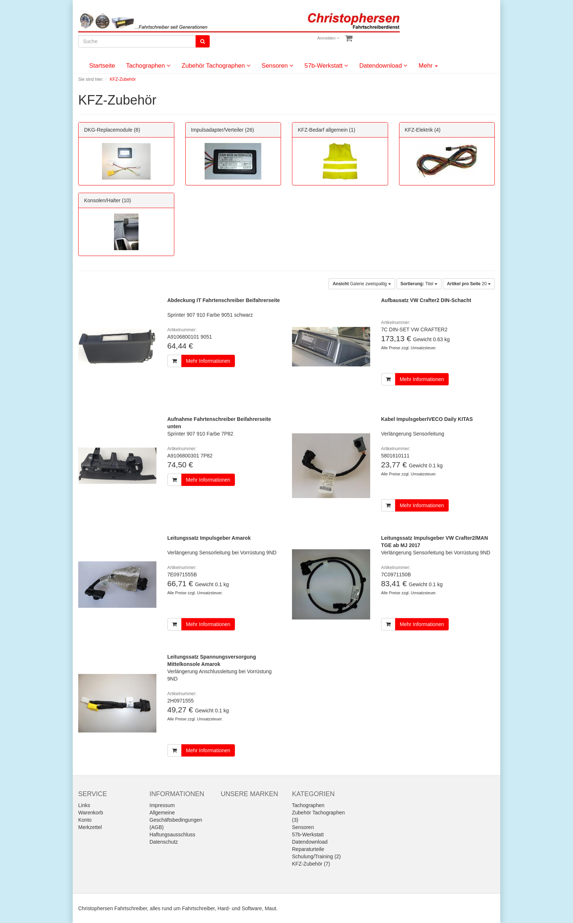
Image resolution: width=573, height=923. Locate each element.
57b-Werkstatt (326, 65)
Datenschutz (163, 842)
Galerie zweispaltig (362, 283)
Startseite (102, 65)
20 (469, 283)
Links (84, 805)
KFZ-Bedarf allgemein (323, 130)
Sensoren (278, 65)
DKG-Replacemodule (108, 130)
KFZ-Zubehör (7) (311, 864)
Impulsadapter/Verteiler (217, 130)
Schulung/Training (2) (316, 856)
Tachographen (148, 65)
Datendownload (383, 65)
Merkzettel (90, 827)
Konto (85, 820)
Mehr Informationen (208, 361)
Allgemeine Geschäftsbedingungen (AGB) (175, 820)
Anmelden (328, 38)
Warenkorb (90, 812)
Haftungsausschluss (172, 834)
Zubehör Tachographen (216, 65)
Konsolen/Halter (102, 200)
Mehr (428, 65)
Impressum (162, 805)
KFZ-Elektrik (419, 130)
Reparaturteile (308, 849)
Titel (419, 283)
